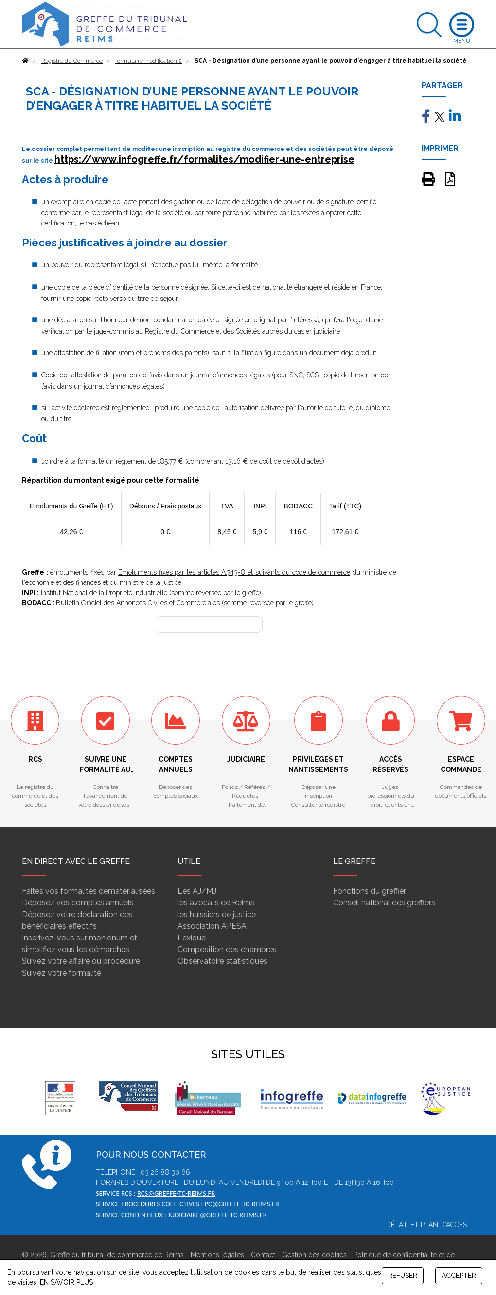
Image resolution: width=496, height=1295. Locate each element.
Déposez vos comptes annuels (78, 902)
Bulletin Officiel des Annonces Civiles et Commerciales (138, 603)
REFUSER (402, 1275)
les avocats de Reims (215, 902)
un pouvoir (57, 265)
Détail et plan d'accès (426, 1225)
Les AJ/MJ (196, 891)
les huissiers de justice (216, 914)
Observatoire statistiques (222, 961)
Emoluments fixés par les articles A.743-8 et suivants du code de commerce (234, 572)
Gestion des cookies (314, 1254)
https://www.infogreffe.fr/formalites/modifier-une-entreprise (204, 159)
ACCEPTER (459, 1275)
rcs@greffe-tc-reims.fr (176, 1193)
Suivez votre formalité (61, 972)
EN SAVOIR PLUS (66, 1282)
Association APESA (212, 926)
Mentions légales (217, 1254)
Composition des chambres (227, 949)
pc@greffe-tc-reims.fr (241, 1204)
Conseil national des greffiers (384, 902)
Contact (263, 1254)
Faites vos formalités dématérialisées (88, 891)
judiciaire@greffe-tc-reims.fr (217, 1214)
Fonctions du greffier (369, 891)
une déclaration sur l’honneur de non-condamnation (118, 320)
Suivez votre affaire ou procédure (81, 961)
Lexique (191, 937)
